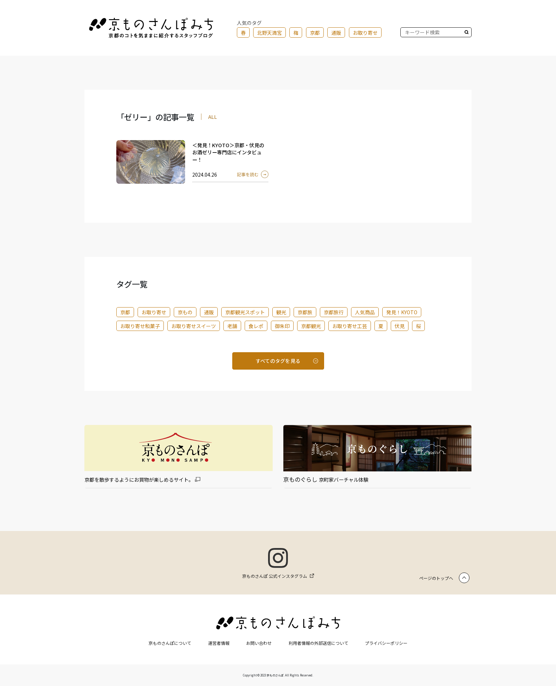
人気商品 (365, 312)
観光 (281, 312)
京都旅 (305, 312)
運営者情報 (218, 643)
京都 (315, 32)
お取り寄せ (365, 32)
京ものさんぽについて (170, 643)
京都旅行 (334, 312)
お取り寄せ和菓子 (140, 326)
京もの (185, 312)
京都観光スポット (245, 312)
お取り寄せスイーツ (193, 326)
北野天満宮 (269, 32)
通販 (336, 32)
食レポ (256, 326)
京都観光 (311, 326)
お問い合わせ (259, 643)
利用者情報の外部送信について (318, 643)
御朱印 (282, 326)
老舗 (232, 326)
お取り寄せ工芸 (349, 326)
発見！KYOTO (401, 312)
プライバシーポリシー (386, 643)
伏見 (400, 326)
